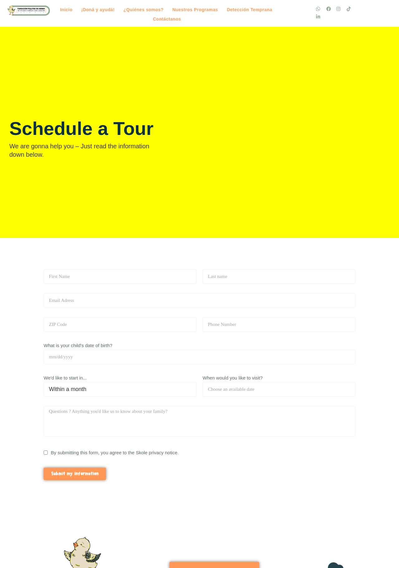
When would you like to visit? (233, 377)
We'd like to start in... (65, 377)
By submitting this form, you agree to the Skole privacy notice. (115, 452)
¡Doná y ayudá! (98, 9)
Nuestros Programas (195, 9)
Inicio (66, 9)
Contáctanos (167, 19)
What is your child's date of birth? (78, 345)
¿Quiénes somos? (143, 9)
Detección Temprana (249, 9)
